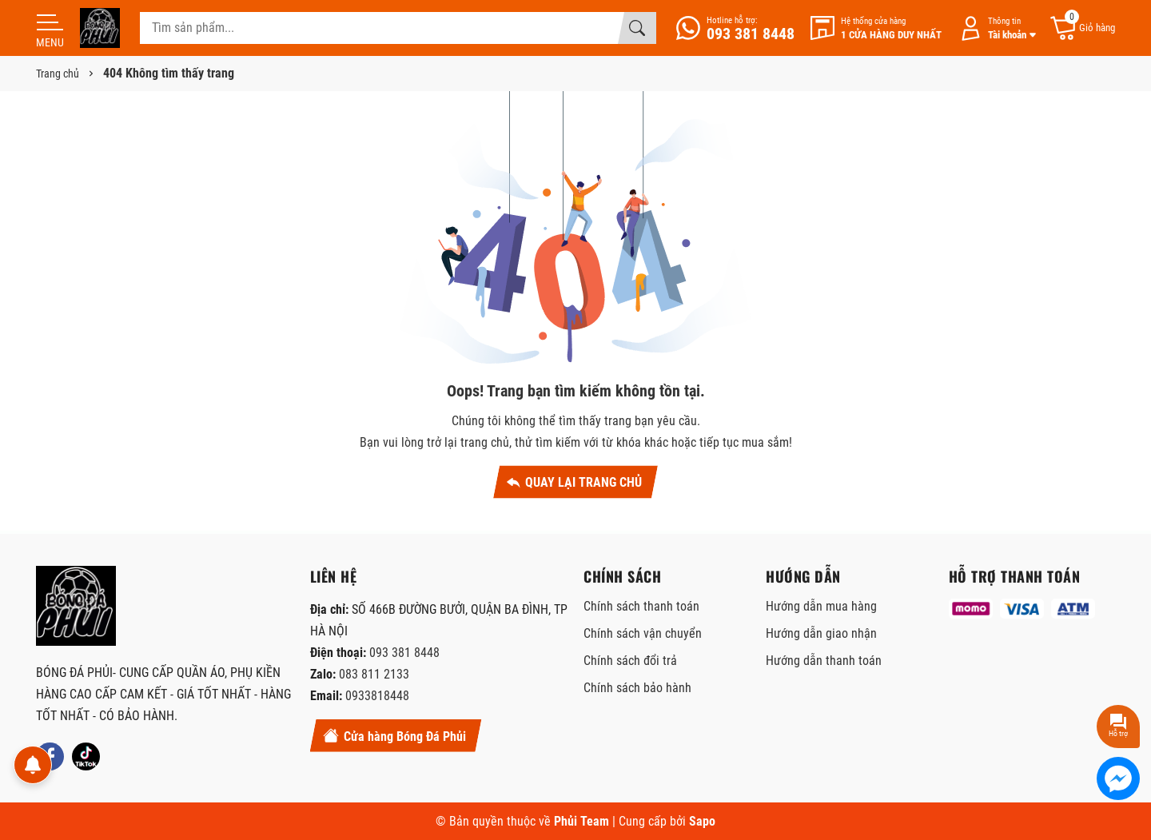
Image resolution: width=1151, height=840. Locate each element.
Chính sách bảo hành (637, 687)
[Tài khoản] (995, 28)
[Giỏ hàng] (1082, 28)
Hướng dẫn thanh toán (824, 660)
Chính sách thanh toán (641, 606)
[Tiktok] (86, 756)
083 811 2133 (374, 674)
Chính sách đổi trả (630, 660)
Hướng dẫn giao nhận (821, 633)
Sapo (702, 821)
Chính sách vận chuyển (642, 633)
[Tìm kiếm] (637, 28)
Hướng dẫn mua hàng (821, 606)
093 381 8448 (404, 652)
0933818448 (377, 695)
